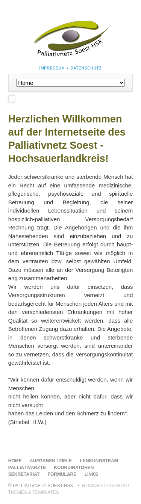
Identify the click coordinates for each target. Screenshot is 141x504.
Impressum (52, 68)
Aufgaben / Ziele (51, 460)
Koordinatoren (74, 467)
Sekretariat (24, 474)
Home (15, 460)
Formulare (62, 474)
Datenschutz (86, 68)
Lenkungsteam (99, 460)
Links (91, 474)
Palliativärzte (27, 467)
